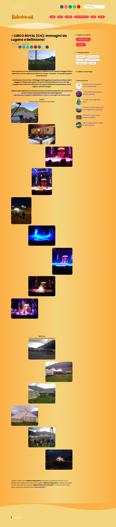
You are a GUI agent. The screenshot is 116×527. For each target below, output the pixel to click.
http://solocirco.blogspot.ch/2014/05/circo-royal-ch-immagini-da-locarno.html (41, 95)
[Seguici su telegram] (70, 6)
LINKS (93, 17)
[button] (19, 46)
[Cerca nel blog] (94, 6)
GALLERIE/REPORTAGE (81, 17)
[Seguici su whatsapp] (74, 6)
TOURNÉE (68, 17)
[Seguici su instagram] (66, 6)
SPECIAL (101, 17)
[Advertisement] (88, 144)
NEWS (60, 17)
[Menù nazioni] (18, 6)
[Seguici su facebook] (61, 6)
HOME (52, 17)
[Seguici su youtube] (78, 6)
